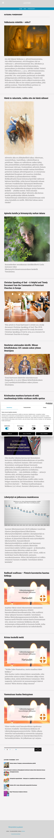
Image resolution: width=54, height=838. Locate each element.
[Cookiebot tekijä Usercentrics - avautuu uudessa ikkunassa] (46, 404)
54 (16, 749)
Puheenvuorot (31, 8)
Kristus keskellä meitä (14, 637)
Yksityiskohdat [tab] (27, 407)
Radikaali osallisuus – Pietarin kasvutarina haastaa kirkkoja (26, 574)
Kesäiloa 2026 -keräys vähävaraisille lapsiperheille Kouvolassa (23, 785)
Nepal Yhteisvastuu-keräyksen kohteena (18, 792)
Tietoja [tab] (44, 407)
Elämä (20, 8)
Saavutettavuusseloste (15, 834)
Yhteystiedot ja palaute (15, 827)
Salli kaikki (44, 433)
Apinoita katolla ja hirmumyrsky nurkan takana (24, 213)
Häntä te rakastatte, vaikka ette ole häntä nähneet (26, 98)
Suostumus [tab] (9, 407)
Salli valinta (27, 433)
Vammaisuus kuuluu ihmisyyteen (18, 694)
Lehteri (27, 3)
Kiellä (10, 433)
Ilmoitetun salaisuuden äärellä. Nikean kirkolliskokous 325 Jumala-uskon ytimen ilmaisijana (22, 348)
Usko (25, 8)
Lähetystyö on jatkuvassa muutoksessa (21, 497)
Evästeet (23, 831)
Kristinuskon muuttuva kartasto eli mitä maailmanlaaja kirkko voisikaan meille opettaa (24, 397)
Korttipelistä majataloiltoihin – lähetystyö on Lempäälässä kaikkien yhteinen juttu (27, 778)
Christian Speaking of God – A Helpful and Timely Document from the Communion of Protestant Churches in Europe (26, 285)
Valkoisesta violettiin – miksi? (17, 22)
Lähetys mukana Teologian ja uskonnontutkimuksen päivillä (23, 763)
